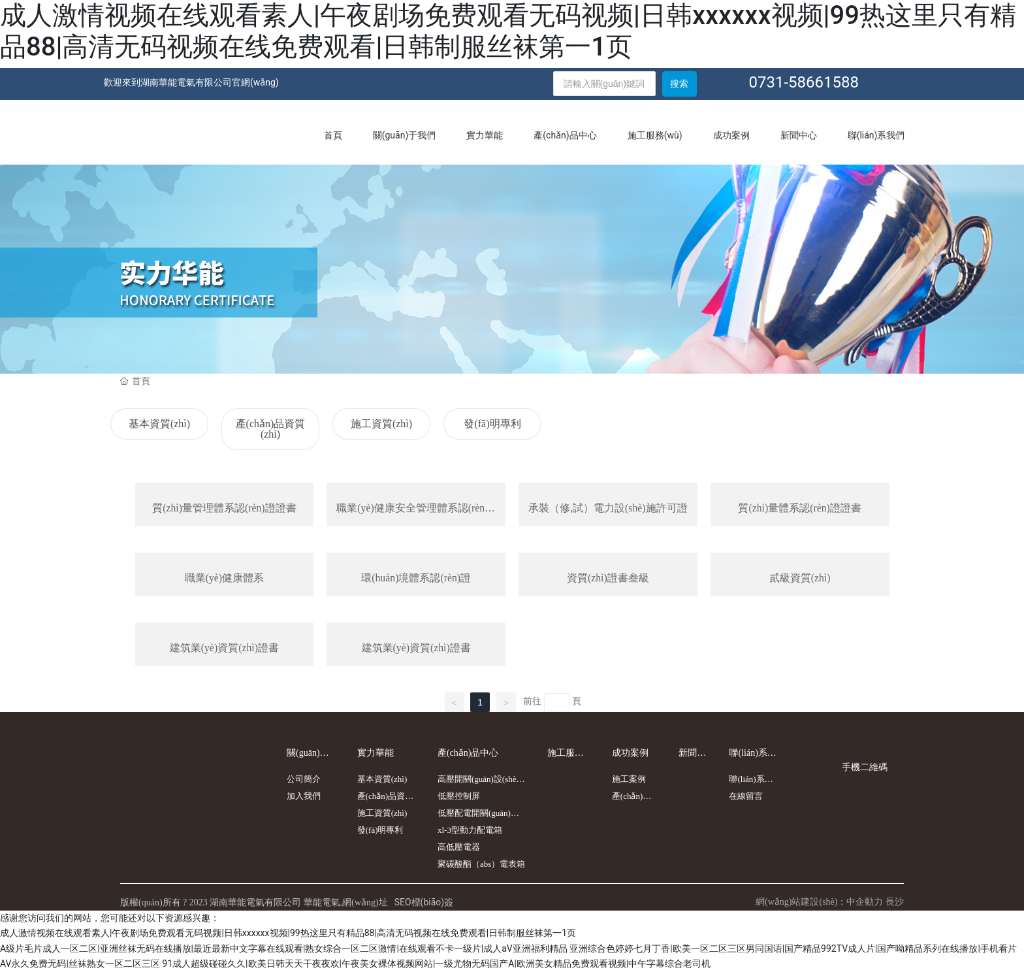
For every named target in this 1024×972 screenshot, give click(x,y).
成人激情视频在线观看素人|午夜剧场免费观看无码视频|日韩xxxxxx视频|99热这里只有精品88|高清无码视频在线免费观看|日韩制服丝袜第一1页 (508, 31)
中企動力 (864, 902)
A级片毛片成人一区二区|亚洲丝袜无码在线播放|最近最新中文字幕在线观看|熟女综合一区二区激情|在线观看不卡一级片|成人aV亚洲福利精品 (284, 948)
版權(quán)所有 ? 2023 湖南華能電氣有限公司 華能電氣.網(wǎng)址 (254, 903)
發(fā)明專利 (492, 423)
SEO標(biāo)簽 (423, 902)
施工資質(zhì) (381, 423)
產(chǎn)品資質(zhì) (271, 429)
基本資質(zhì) (159, 423)
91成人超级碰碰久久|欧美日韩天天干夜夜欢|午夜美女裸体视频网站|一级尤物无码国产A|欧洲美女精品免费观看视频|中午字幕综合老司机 (436, 964)
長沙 (895, 902)
